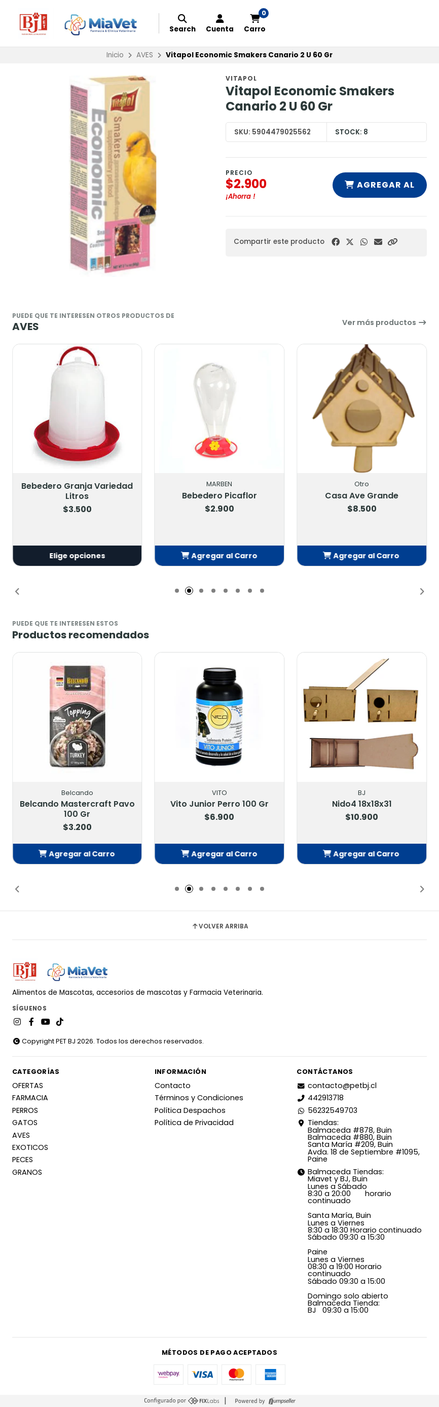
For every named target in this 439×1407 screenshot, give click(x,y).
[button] (392, 242)
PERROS (25, 1110)
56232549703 (327, 1110)
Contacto (173, 1085)
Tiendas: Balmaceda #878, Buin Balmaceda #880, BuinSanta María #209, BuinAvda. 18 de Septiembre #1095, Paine (358, 1141)
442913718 (320, 1097)
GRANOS (27, 1172)
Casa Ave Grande (361, 496)
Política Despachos (190, 1110)
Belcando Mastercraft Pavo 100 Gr (77, 809)
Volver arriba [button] (219, 926)
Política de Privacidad (194, 1122)
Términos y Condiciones (199, 1097)
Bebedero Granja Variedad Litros (77, 492)
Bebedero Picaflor (219, 496)
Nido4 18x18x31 (362, 804)
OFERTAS (27, 1085)
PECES (22, 1159)
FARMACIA (30, 1097)
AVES (144, 55)
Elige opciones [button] (77, 556)
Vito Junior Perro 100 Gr (219, 804)
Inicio (115, 55)
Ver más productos (384, 322)
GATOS (25, 1122)
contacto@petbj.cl (337, 1085)
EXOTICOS (30, 1147)
